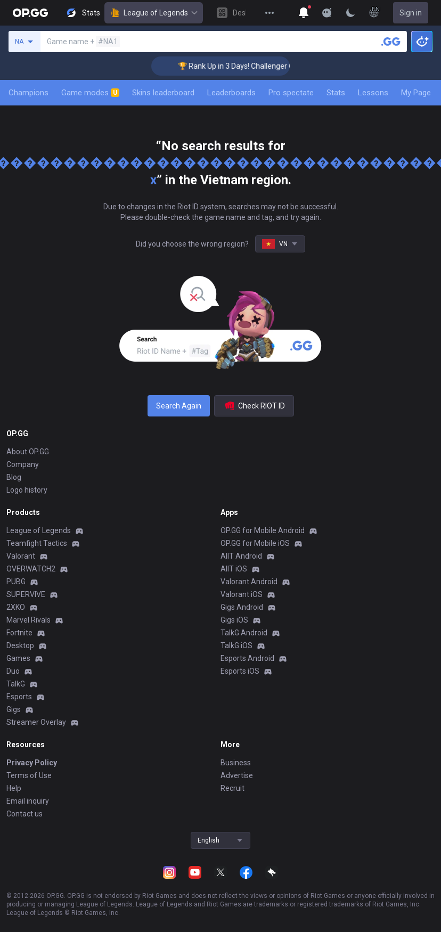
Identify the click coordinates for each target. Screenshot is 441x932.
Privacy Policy (31, 762)
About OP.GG (27, 451)
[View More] (269, 12)
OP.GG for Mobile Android (262, 530)
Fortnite (19, 632)
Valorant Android (248, 581)
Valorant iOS (241, 594)
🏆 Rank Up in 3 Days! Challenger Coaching (254, 66)
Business (235, 762)
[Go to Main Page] (30, 13)
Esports (19, 696)
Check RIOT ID (254, 405)
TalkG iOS (236, 645)
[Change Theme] (350, 12)
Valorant (20, 556)
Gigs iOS (234, 620)
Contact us (24, 814)
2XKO (15, 607)
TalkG (15, 684)
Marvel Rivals (28, 620)
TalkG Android (243, 632)
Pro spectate (291, 92)
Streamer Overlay (36, 722)
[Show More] (303, 12)
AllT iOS (233, 569)
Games (18, 658)
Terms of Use (29, 775)
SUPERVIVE (25, 594)
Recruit (232, 788)
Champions (28, 92)
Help (13, 788)
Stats (335, 92)
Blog (13, 477)
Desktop (20, 645)
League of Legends (154, 12)
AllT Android (241, 556)
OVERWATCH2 (30, 569)
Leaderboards (231, 92)
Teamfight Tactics (36, 543)
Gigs (13, 709)
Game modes (90, 92)
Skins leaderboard (163, 92)
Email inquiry (27, 801)
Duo (13, 671)
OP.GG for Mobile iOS (255, 543)
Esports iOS (239, 671)
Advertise (236, 775)
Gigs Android (241, 607)
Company (22, 464)
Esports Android (247, 658)
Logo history (26, 490)
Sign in (410, 13)
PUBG (16, 581)
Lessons (373, 92)
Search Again (178, 406)
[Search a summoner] (391, 41)
